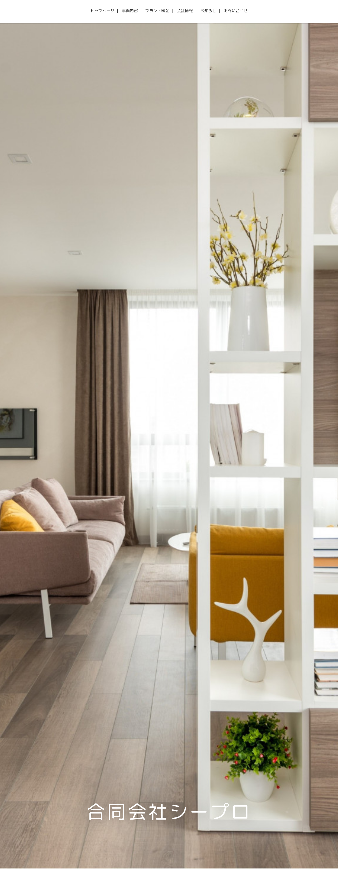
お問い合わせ (236, 11)
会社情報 (185, 11)
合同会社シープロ (169, 811)
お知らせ (208, 11)
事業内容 (130, 11)
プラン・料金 (157, 11)
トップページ (102, 11)
